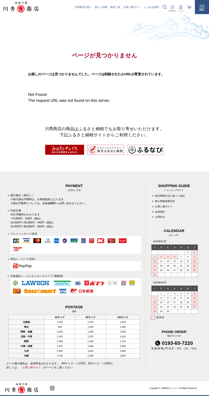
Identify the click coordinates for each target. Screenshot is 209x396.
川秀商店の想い (83, 7)
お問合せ (160, 218)
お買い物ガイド (132, 7)
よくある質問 (151, 7)
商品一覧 (115, 7)
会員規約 (160, 213)
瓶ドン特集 (101, 7)
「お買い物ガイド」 (32, 367)
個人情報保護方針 (165, 201)
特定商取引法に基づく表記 (171, 196)
